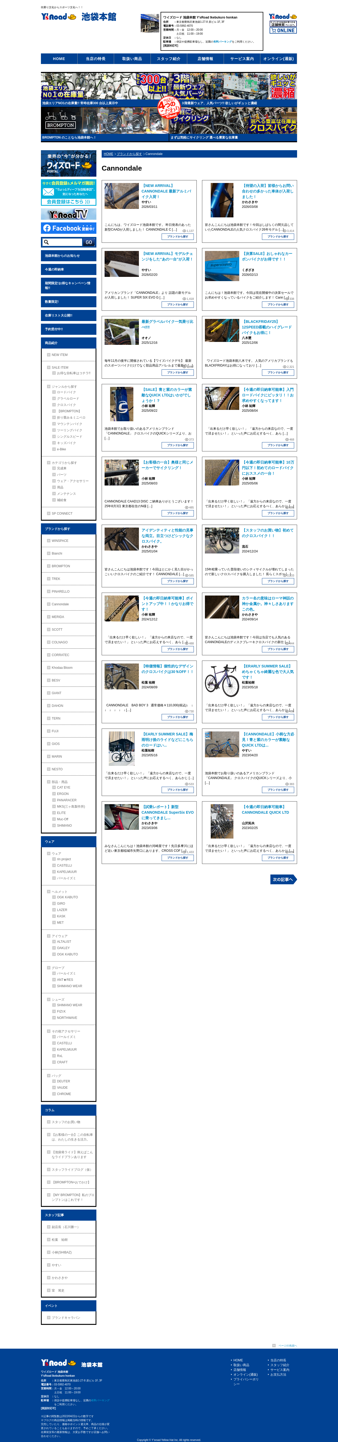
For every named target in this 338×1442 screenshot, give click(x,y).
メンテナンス (66, 494)
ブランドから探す (129, 154)
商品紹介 (51, 343)
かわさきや (60, 1278)
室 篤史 (58, 1290)
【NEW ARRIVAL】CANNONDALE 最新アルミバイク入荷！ (166, 191)
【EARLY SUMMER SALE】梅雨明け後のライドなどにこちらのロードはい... (167, 739)
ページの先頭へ (288, 1345)
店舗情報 (205, 59)
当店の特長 (96, 59)
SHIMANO (64, 825)
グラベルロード (68, 398)
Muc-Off (62, 819)
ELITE (61, 813)
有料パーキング (222, 41)
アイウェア (60, 936)
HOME (59, 59)
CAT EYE (63, 787)
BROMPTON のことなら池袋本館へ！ (69, 137)
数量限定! (52, 302)
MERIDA (58, 617)
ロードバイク (66, 392)
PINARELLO (60, 591)
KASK (61, 916)
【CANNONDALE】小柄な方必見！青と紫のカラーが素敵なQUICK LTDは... (268, 739)
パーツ (62, 475)
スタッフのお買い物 (66, 1122)
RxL (60, 1056)
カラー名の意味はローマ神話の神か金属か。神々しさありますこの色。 (268, 603)
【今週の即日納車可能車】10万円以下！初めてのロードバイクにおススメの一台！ (268, 467)
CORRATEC (60, 655)
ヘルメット (60, 892)
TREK (56, 579)
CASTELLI (64, 865)
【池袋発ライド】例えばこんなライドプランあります (72, 1154)
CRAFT (62, 1062)
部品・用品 (60, 782)
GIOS (56, 744)
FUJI (55, 731)
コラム (49, 1110)
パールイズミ (66, 878)
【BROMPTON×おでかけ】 (71, 1182)
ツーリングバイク (69, 430)
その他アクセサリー (66, 1031)
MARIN (57, 756)
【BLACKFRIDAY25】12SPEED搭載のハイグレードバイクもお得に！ (267, 327)
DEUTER (63, 1081)
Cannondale (60, 604)
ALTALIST (64, 942)
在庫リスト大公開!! (58, 315)
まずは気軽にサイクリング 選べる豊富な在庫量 (204, 137)
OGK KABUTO (67, 897)
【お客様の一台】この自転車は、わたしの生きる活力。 (72, 1137)
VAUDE (62, 1087)
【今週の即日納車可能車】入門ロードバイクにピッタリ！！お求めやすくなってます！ (268, 395)
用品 (60, 487)
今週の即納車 (54, 269)
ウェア (49, 842)
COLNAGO (60, 642)
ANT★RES (65, 980)
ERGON (63, 794)
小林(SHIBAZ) (62, 1252)
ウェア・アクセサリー (73, 481)
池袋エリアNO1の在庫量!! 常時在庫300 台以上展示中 (80, 103)
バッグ (56, 1076)
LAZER (62, 910)
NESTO (57, 769)
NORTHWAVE (67, 1018)
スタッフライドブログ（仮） (72, 1169)
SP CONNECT (62, 513)
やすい (56, 1265)
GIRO (61, 903)
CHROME (64, 1094)
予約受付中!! (54, 329)
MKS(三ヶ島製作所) (71, 806)
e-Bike (61, 449)
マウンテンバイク (69, 424)
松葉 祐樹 (60, 1240)
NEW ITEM (60, 355)
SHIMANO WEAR (69, 986)
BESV (56, 680)
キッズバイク (66, 443)
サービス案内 (242, 59)
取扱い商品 (132, 59)
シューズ (58, 999)
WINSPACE (60, 541)
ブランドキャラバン (66, 1318)
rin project (64, 859)
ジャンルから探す (64, 386)
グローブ (58, 968)
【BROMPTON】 (69, 411)
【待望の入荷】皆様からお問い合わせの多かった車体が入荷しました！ (268, 191)
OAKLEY (63, 948)
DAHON (57, 706)
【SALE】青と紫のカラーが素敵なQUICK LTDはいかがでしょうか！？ (167, 395)
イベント (51, 1306)
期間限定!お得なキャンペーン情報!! (67, 285)
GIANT (57, 693)
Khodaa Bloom (62, 668)
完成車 (62, 468)
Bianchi (57, 553)
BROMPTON (61, 566)
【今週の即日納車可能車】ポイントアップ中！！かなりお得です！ (167, 603)
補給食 (62, 500)
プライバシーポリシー (246, 1381)
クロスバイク (66, 405)
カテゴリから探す (64, 463)
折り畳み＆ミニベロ (71, 417)
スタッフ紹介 (169, 59)
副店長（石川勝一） (66, 1227)
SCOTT (57, 629)
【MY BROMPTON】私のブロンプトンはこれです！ (73, 1197)
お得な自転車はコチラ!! (74, 373)
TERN (56, 718)
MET (60, 922)
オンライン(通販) (278, 59)
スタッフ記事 (54, 1215)
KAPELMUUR (67, 872)
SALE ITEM (60, 367)
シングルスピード (69, 436)
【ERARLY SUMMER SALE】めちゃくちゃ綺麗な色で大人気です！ (268, 671)
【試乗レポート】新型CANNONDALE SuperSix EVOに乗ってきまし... (168, 812)
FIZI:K (61, 1011)
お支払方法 (278, 1374)
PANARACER (67, 800)
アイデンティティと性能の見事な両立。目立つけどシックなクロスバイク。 (167, 535)
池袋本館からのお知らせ (62, 256)
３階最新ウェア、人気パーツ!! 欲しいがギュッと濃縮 (219, 103)
